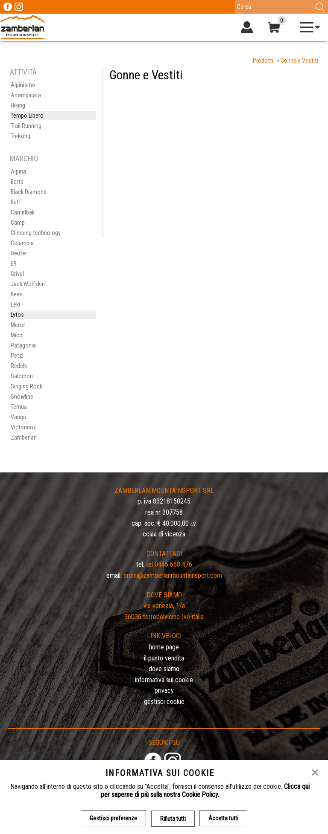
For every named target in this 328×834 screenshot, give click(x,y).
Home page (164, 647)
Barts (17, 181)
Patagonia (23, 345)
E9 (14, 263)
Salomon (22, 376)
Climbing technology (36, 233)
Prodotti (263, 60)
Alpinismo (23, 85)
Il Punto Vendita (164, 658)
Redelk (19, 366)
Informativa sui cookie (164, 680)
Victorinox (23, 427)
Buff (16, 202)
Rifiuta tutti (173, 818)
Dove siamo (164, 669)
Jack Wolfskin (28, 284)
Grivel (17, 274)
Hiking (18, 105)
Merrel (18, 325)
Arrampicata (26, 95)
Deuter (19, 253)
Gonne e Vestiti (299, 60)
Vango (18, 417)
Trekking (20, 136)
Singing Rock (26, 386)
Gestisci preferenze (113, 818)
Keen (17, 294)
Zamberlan (24, 437)
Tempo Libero (27, 115)
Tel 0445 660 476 (169, 564)
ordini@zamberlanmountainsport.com (172, 575)
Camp (18, 222)
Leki (15, 304)
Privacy (164, 690)
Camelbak (23, 212)
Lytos (17, 315)
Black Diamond (29, 192)
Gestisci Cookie (164, 702)
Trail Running (26, 126)
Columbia (22, 243)
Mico (17, 335)
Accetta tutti (224, 818)
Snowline (22, 396)
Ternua (19, 407)
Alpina (18, 171)
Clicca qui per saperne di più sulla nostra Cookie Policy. (205, 790)
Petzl (17, 355)
